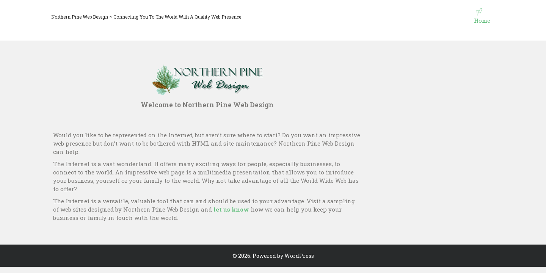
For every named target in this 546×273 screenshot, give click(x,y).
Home (482, 20)
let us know (231, 209)
